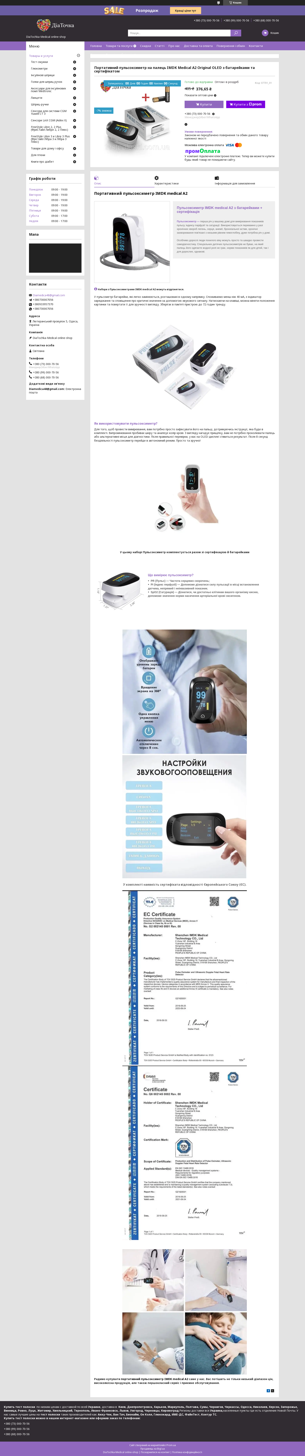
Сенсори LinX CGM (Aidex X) (49, 120)
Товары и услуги (41, 56)
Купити (206, 104)
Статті (159, 46)
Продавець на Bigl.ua (152, 1448)
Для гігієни (38, 155)
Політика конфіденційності (187, 1452)
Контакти (256, 46)
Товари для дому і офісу (47, 148)
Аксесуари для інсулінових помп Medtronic (48, 90)
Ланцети (36, 98)
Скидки (145, 46)
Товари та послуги (119, 46)
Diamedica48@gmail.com (49, 295)
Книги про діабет (42, 161)
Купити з (248, 104)
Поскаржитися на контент (155, 1452)
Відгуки (96, 54)
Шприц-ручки (40, 104)
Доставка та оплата (198, 46)
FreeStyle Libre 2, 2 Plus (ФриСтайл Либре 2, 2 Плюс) (49, 128)
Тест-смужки (39, 62)
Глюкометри (39, 68)
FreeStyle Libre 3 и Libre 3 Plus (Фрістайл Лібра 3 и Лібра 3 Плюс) (50, 139)
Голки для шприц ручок (46, 82)
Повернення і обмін (230, 46)
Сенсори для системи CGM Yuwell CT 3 (49, 113)
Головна (96, 46)
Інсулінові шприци (42, 75)
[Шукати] (236, 33)
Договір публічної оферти (124, 54)
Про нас (174, 46)
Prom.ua (171, 1445)
